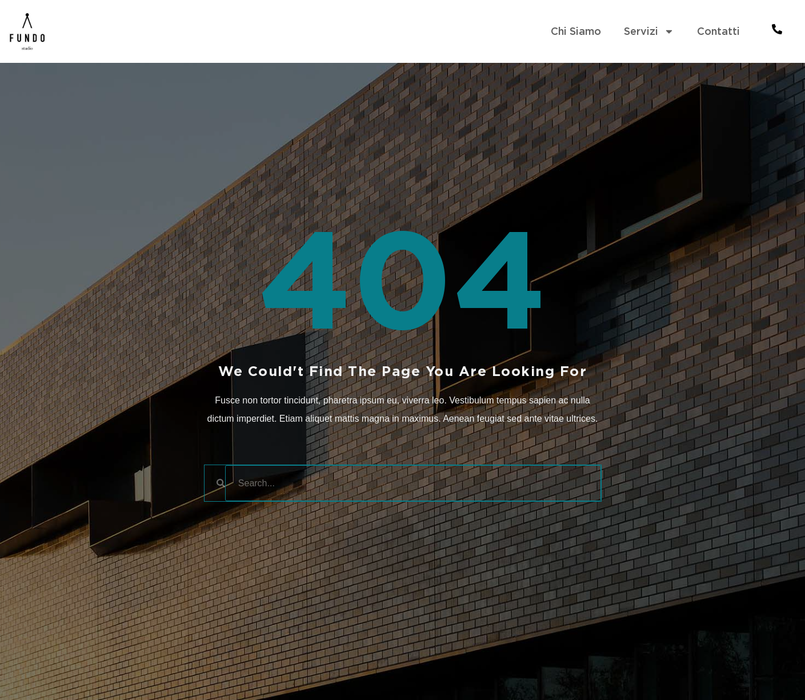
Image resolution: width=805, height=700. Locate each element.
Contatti (718, 31)
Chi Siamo (576, 31)
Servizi (649, 31)
